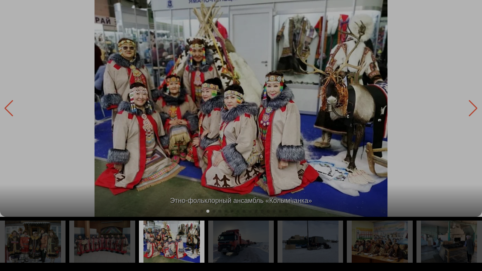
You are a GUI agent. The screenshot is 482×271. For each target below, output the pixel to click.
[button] (473, 108)
